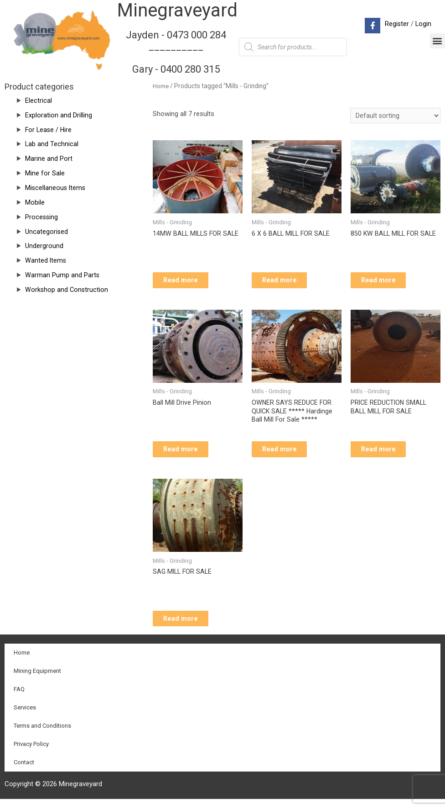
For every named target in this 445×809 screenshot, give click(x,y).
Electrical (38, 100)
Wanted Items (46, 260)
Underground (44, 246)
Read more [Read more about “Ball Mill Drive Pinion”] (188, 455)
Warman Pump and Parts (62, 275)
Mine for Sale (45, 173)
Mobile (35, 202)
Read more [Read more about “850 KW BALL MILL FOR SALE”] (386, 283)
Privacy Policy (31, 754)
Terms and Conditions (42, 735)
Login (423, 24)
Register (396, 24)
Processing (42, 217)
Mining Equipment (37, 680)
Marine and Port (48, 158)
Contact (24, 772)
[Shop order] (395, 116)
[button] (437, 40)
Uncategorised (46, 231)
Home (161, 86)
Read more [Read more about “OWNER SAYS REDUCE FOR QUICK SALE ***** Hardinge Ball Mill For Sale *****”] (287, 455)
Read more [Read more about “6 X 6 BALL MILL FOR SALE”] (287, 283)
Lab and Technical (52, 144)
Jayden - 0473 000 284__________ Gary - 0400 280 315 (176, 51)
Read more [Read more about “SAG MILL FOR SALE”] (188, 627)
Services (25, 717)
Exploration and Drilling (58, 115)
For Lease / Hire (49, 130)
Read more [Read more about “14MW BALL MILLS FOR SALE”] (188, 283)
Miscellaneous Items (56, 188)
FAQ (19, 699)
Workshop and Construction (67, 290)
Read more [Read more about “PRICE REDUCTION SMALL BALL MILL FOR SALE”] (386, 455)
